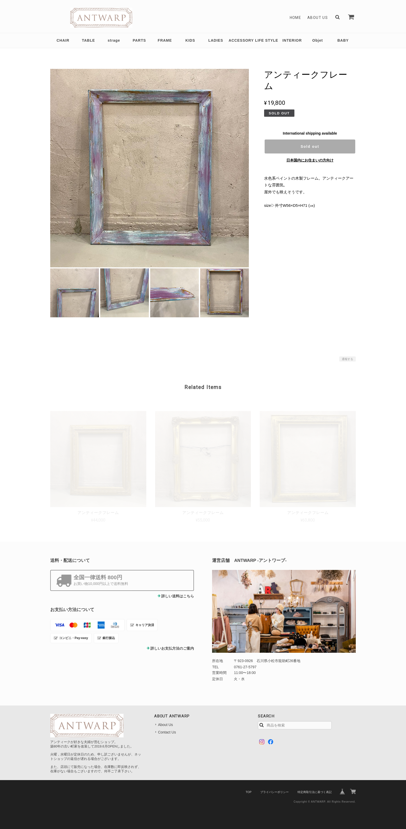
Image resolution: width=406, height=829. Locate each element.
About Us (317, 18)
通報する (347, 359)
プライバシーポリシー (274, 792)
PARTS (139, 40)
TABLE (88, 40)
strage (114, 40)
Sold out (310, 146)
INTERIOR (292, 40)
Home (295, 18)
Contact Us (167, 732)
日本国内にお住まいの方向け (310, 160)
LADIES (215, 40)
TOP (248, 792)
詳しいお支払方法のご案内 (172, 648)
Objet (317, 40)
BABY (343, 40)
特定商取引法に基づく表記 (315, 792)
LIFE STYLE (266, 40)
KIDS (190, 40)
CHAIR (62, 40)
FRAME (165, 40)
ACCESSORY (241, 40)
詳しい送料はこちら (177, 596)
